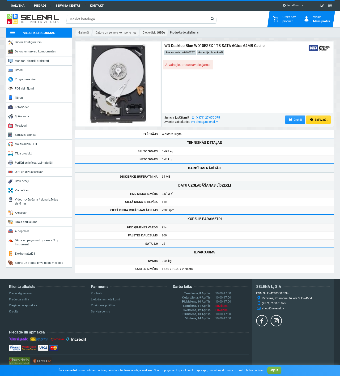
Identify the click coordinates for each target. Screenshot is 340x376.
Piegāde (40, 5)
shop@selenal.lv (207, 122)
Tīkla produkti (20, 153)
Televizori (17, 125)
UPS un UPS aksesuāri (25, 172)
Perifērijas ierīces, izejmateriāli (30, 162)
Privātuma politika (103, 305)
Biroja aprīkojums (22, 222)
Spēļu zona (18, 116)
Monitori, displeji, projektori (28, 61)
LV (322, 5)
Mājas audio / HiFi (23, 144)
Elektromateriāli (21, 253)
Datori (15, 70)
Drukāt (295, 119)
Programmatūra (22, 79)
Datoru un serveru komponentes (32, 51)
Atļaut (274, 370)
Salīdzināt (318, 119)
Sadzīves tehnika (22, 134)
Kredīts (13, 311)
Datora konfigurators (25, 42)
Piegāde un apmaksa (23, 305)
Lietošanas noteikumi (105, 299)
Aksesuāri (17, 212)
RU (330, 5)
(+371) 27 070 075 (208, 117)
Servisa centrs (68, 5)
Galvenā (18, 5)
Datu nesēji (18, 181)
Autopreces (18, 231)
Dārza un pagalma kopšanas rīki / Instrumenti (33, 242)
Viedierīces (18, 190)
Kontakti (97, 5)
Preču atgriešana (20, 293)
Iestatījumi (291, 5)
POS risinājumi (21, 88)
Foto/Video (18, 107)
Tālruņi (16, 97)
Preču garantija (19, 299)
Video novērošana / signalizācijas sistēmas (33, 201)
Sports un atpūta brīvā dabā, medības (35, 263)
